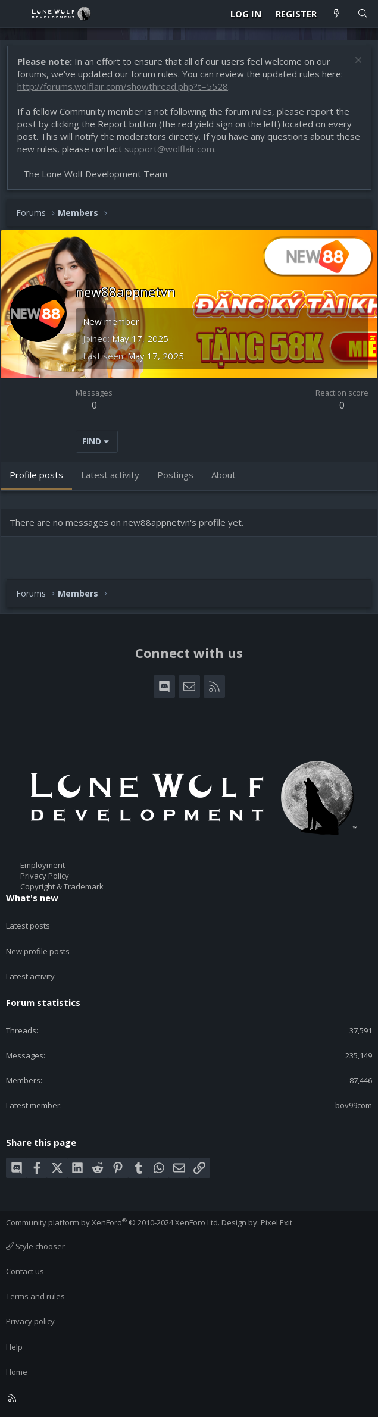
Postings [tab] (175, 475)
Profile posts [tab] (36, 475)
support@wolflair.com (169, 149)
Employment (42, 865)
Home (16, 1371)
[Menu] (15, 13)
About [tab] (223, 475)
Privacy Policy (44, 875)
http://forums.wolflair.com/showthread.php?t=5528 (122, 86)
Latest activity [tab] (110, 475)
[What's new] (336, 14)
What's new (32, 898)
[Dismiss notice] (357, 61)
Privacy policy (30, 1321)
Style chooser (35, 1246)
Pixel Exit (276, 1222)
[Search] (363, 14)
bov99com (353, 1105)
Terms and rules (35, 1296)
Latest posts (28, 925)
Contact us (25, 1271)
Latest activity (30, 976)
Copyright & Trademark (62, 886)
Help (14, 1346)
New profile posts (38, 951)
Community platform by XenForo (113, 1222)
